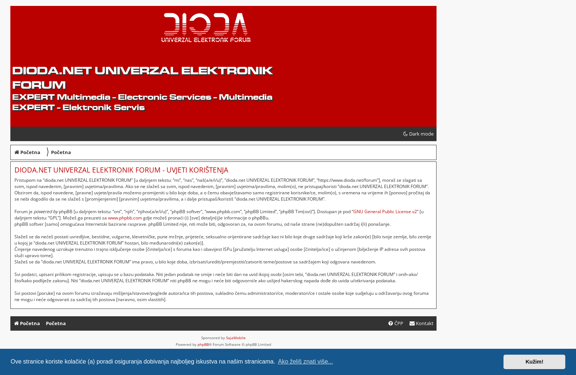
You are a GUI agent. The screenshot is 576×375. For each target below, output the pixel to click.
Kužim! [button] (534, 362)
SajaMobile (236, 337)
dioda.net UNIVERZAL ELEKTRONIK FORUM (142, 77)
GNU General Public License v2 (385, 211)
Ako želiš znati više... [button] (305, 361)
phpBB (203, 344)
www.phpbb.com (125, 218)
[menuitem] (421, 323)
